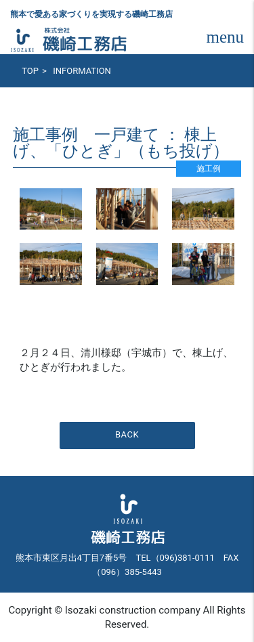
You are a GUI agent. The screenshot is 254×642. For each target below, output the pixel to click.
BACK (127, 434)
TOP (30, 71)
